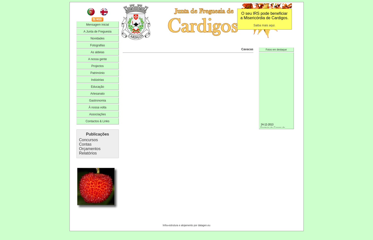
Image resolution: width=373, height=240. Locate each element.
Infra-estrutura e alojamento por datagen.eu (186, 225)
